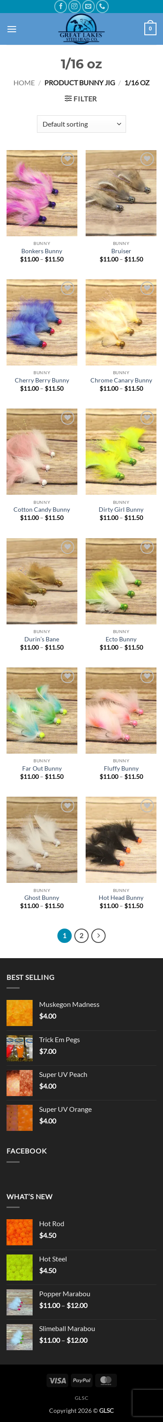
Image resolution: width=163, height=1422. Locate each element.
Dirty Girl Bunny (121, 509)
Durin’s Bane (41, 639)
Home (24, 82)
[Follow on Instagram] (74, 6)
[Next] (98, 936)
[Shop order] (81, 124)
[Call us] (102, 6)
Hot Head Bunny (121, 897)
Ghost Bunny (41, 897)
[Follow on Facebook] (60, 6)
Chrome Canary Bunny (121, 380)
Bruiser (121, 251)
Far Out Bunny (42, 768)
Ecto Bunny (121, 639)
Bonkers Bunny (41, 251)
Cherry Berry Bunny (42, 380)
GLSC (81, 1398)
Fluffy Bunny (121, 768)
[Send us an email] (88, 6)
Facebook (27, 1151)
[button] (12, 29)
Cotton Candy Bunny (41, 509)
